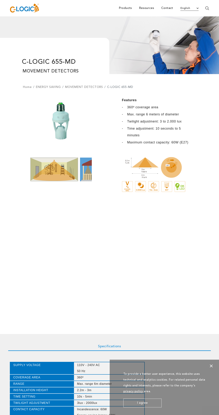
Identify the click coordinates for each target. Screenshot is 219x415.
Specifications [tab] (109, 346)
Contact (167, 8)
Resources (146, 8)
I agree (142, 403)
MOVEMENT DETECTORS (84, 87)
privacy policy (133, 391)
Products (125, 8)
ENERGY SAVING (48, 87)
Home (27, 87)
